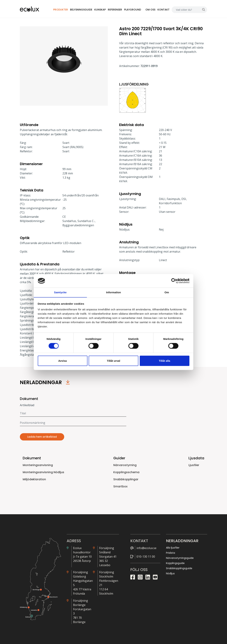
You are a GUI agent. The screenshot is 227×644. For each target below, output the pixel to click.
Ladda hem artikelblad (42, 437)
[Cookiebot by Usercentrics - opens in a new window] (173, 280)
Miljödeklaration (34, 479)
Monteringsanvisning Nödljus (43, 472)
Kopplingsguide (175, 563)
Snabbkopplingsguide (179, 568)
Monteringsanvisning (38, 465)
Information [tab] (113, 292)
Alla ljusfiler (172, 547)
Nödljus (170, 573)
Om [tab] (166, 292)
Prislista (170, 553)
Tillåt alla (164, 360)
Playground (132, 9)
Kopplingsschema (126, 472)
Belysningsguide (81, 9)
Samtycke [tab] (60, 292)
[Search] (186, 9)
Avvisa (62, 360)
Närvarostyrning (125, 465)
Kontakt (163, 9)
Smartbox (120, 486)
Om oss (150, 9)
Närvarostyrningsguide (180, 558)
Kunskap (100, 9)
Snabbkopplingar (125, 479)
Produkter (60, 9)
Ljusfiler (194, 465)
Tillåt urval (113, 360)
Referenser (115, 9)
